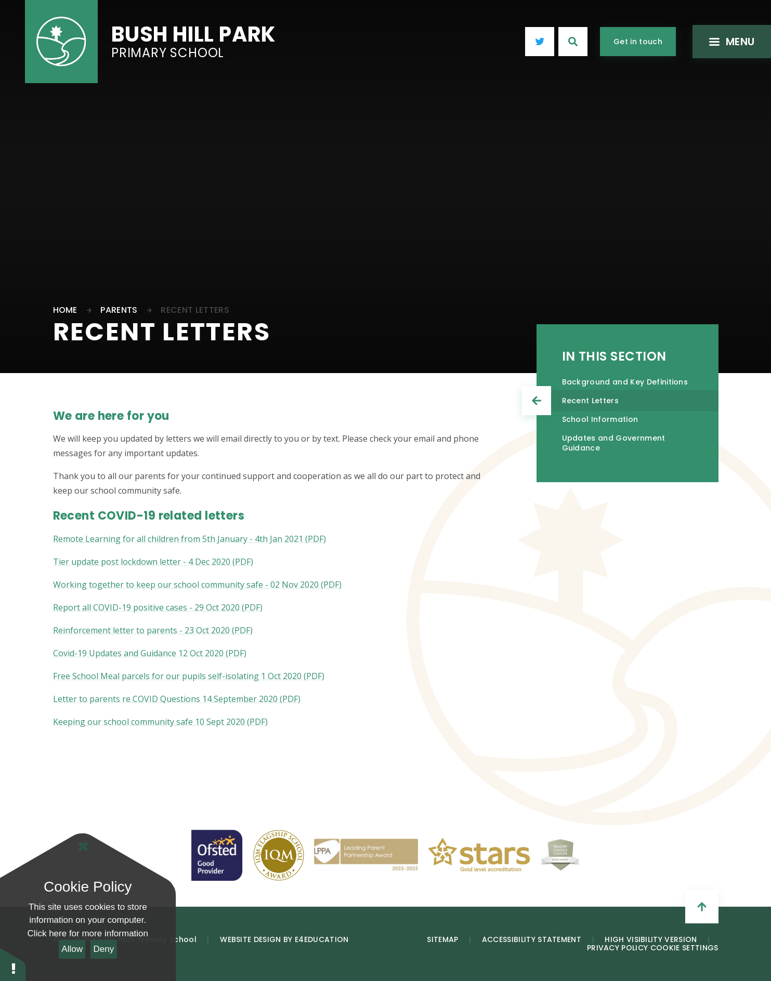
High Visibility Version (651, 939)
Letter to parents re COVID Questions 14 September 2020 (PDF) (176, 699)
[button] (13, 964)
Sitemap (442, 939)
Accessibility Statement (531, 939)
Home (65, 310)
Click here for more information (88, 933)
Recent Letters (195, 310)
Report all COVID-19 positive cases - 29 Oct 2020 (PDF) (158, 607)
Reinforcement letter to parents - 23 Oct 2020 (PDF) (153, 630)
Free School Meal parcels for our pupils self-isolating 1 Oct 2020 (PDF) (188, 676)
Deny (104, 949)
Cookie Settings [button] (684, 948)
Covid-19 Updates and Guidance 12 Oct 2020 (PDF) (149, 653)
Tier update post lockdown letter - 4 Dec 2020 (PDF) (153, 561)
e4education (322, 939)
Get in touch (637, 41)
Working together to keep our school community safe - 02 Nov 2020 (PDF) (197, 584)
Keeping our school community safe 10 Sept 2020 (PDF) (160, 721)
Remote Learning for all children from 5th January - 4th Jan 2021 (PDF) (189, 539)
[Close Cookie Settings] (83, 846)
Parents (118, 310)
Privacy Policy (617, 948)
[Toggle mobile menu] (729, 41)
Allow (72, 949)
